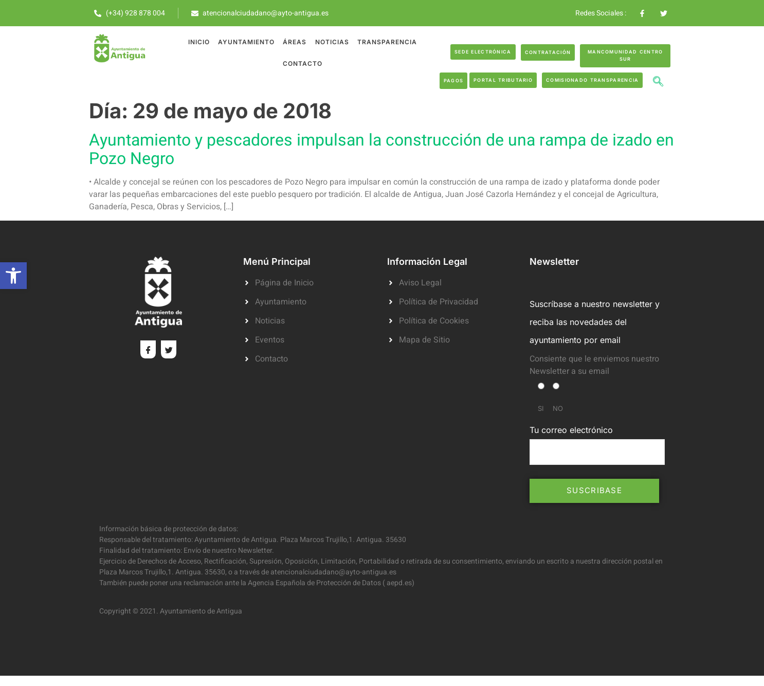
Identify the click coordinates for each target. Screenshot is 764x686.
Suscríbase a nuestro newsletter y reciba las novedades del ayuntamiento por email (595, 322)
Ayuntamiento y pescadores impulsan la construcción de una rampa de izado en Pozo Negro (381, 149)
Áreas (294, 42)
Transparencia (386, 42)
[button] (13, 275)
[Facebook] (148, 349)
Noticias (332, 42)
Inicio (199, 42)
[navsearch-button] (658, 83)
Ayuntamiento (246, 42)
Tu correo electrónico (597, 445)
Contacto (302, 63)
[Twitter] (168, 349)
